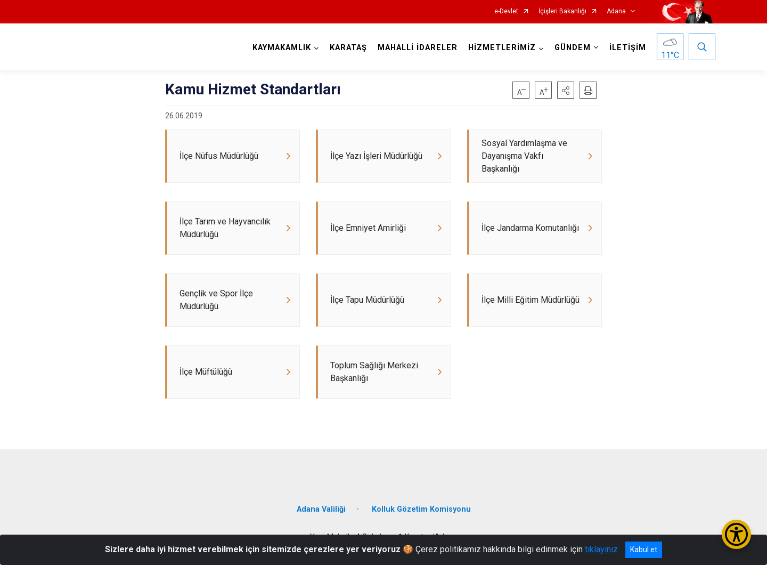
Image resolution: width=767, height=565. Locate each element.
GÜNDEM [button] (572, 47)
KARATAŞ (348, 47)
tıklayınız (601, 549)
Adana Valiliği (321, 509)
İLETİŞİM (627, 47)
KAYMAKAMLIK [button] (281, 47)
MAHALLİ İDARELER (418, 47)
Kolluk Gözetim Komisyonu (421, 509)
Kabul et (643, 549)
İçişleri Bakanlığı (562, 11)
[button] (565, 90)
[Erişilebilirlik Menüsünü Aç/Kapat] (736, 534)
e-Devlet (506, 11)
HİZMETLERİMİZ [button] (502, 47)
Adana (616, 11)
